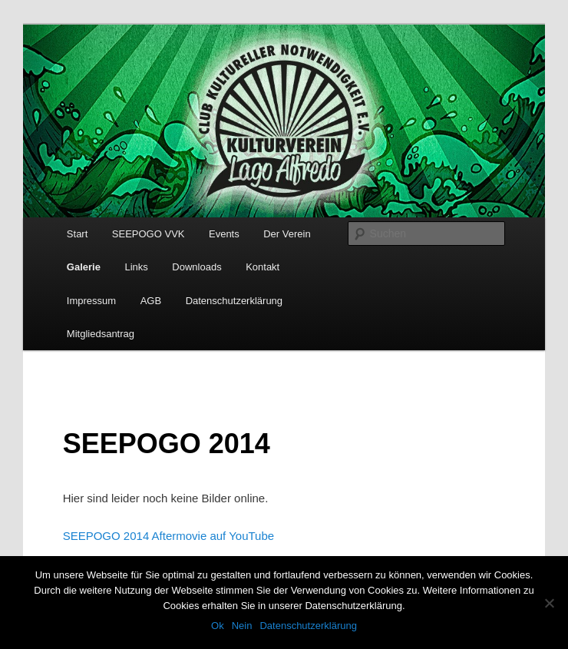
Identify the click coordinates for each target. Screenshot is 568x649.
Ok (217, 625)
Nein (242, 625)
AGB (150, 300)
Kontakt (262, 267)
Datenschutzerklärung (234, 300)
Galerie (84, 267)
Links (135, 267)
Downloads (196, 267)
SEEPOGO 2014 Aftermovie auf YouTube (168, 535)
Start (77, 234)
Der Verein (286, 234)
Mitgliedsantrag (100, 333)
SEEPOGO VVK (148, 234)
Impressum (91, 300)
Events (224, 234)
